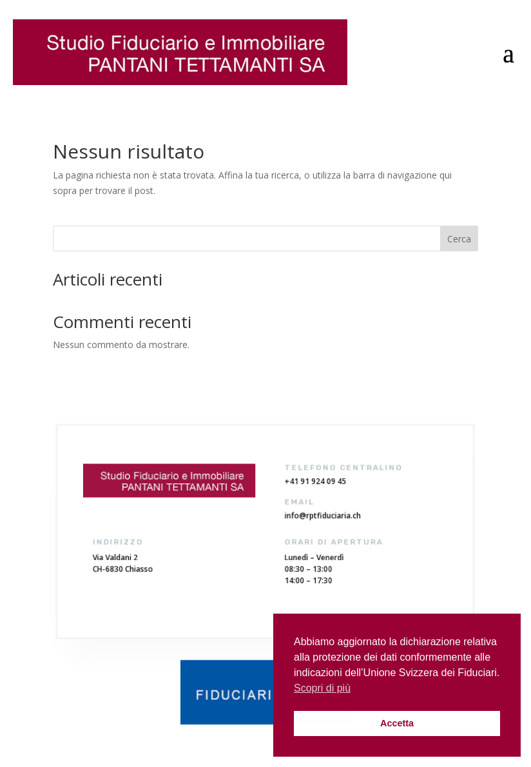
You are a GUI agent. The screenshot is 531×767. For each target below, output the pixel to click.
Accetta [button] (397, 723)
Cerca (459, 239)
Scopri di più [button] (322, 688)
